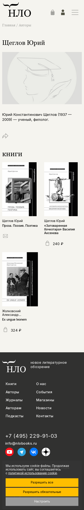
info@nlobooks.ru (21, 443)
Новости (44, 408)
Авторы (25, 25)
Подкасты (15, 416)
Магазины (45, 400)
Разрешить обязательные (42, 492)
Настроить (42, 501)
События (44, 392)
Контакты (44, 416)
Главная (9, 25)
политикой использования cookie (32, 473)
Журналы (14, 400)
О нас (41, 384)
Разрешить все (42, 482)
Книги (11, 384)
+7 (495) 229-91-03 (31, 436)
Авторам (13, 408)
